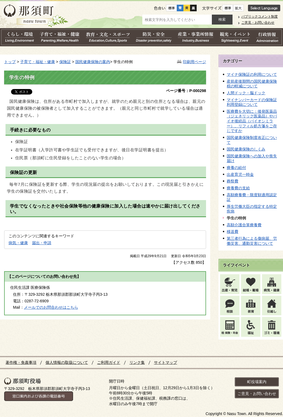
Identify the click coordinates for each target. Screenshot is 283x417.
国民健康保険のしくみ (246, 149)
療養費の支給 (238, 188)
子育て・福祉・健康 (37, 62)
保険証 (65, 62)
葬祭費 (232, 181)
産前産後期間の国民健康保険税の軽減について (252, 83)
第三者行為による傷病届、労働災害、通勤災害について (252, 241)
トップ (10, 62)
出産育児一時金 (240, 174)
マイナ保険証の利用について (252, 74)
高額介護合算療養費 (244, 225)
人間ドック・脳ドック (246, 93)
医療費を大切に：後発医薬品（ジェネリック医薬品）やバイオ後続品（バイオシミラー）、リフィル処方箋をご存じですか (252, 121)
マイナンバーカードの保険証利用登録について (252, 102)
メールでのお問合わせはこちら (51, 307)
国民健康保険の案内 (92, 62)
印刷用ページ (194, 62)
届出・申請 (41, 243)
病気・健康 (18, 243)
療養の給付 (236, 167)
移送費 (232, 231)
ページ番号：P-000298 (186, 90)
